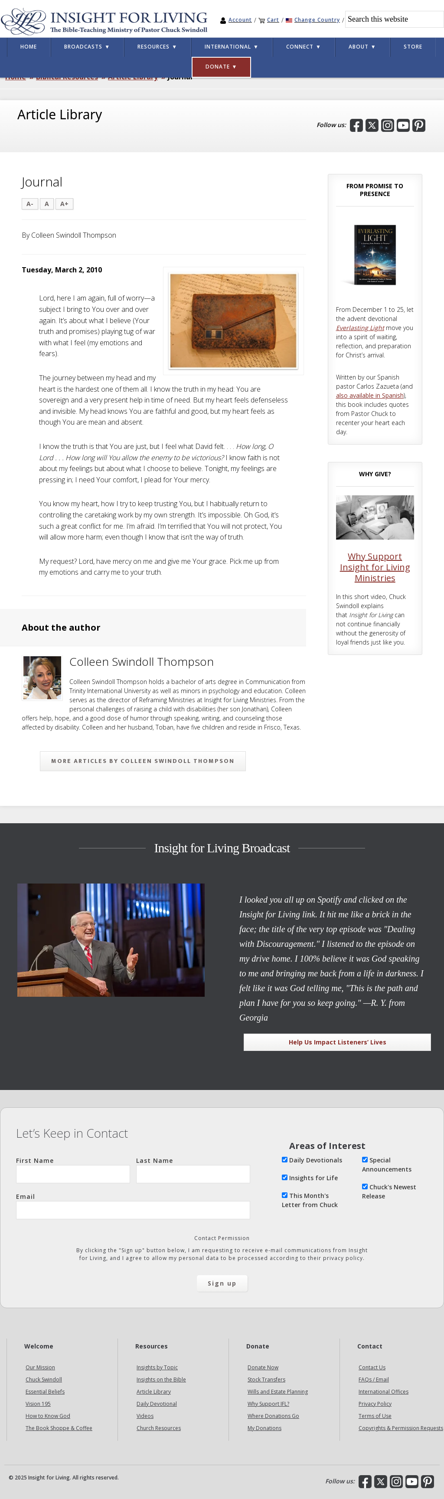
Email (133, 1205)
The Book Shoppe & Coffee (59, 1428)
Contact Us (372, 1367)
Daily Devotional (157, 1403)
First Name (73, 1169)
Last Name (193, 1169)
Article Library (154, 1391)
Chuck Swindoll (44, 1379)
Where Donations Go (273, 1416)
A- (29, 204)
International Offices (383, 1391)
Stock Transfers (266, 1379)
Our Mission (40, 1367)
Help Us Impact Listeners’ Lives (337, 1042)
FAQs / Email (374, 1379)
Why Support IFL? (268, 1403)
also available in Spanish (370, 395)
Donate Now (263, 1367)
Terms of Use (375, 1416)
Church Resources (159, 1428)
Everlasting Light (360, 328)
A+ (64, 204)
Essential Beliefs (45, 1391)
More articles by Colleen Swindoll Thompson (143, 761)
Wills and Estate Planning (278, 1391)
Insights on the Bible (161, 1379)
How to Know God (48, 1416)
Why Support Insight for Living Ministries (375, 567)
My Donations (264, 1428)
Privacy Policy (375, 1403)
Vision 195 (38, 1403)
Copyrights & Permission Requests (401, 1428)
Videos (145, 1416)
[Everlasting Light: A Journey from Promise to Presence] (375, 291)
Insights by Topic (157, 1367)
